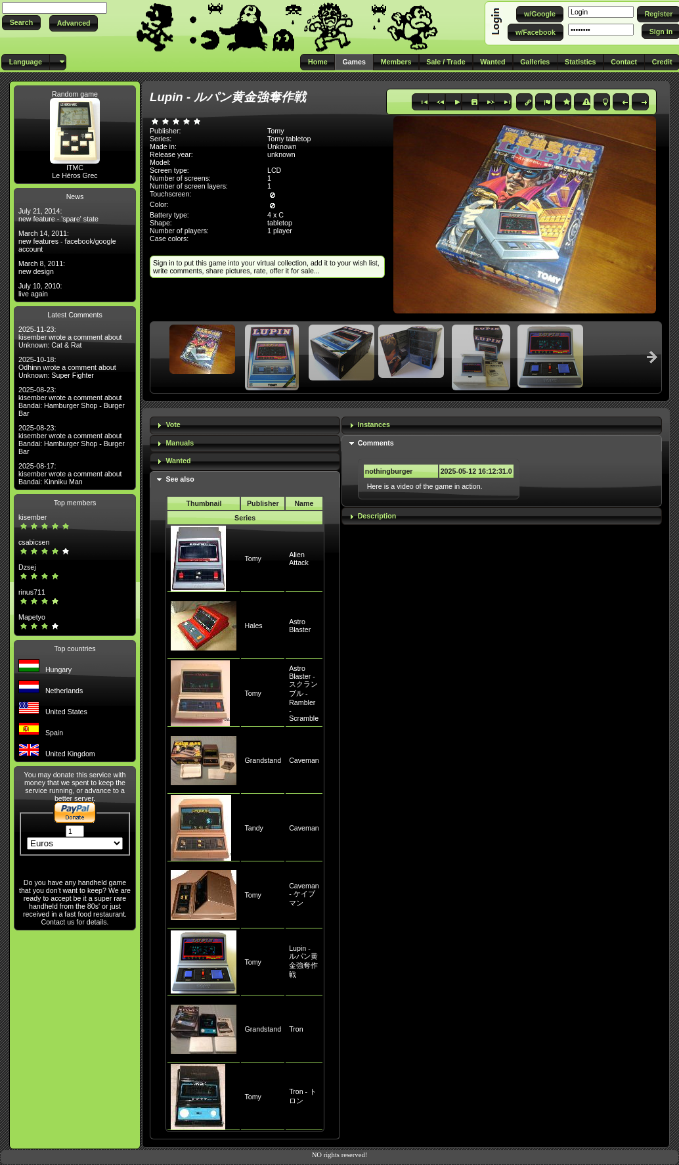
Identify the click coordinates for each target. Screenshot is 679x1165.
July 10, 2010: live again (40, 290)
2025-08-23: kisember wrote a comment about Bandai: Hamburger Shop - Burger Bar (71, 401)
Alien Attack (299, 558)
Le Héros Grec (74, 175)
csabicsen (33, 542)
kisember (32, 517)
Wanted (177, 461)
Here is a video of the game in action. (425, 486)
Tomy (252, 558)
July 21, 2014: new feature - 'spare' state (58, 215)
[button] (21, 22)
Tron (296, 1029)
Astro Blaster (300, 625)
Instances (374, 424)
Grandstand (262, 760)
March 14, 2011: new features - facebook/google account (67, 241)
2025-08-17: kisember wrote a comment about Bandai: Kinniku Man (70, 474)
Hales (253, 625)
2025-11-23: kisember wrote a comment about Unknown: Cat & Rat (70, 337)
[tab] (245, 425)
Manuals (179, 443)
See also (179, 479)
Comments (376, 443)
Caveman (304, 760)
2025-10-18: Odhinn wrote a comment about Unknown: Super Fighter (67, 367)
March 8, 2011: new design (41, 267)
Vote (172, 424)
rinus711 (31, 592)
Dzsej (27, 567)
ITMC (74, 167)
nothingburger (389, 471)
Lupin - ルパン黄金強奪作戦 (303, 961)
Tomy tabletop (289, 139)
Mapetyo (31, 617)
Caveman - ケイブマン (304, 894)
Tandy (253, 828)
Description (377, 516)
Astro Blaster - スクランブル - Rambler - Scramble (303, 693)
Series (244, 518)
